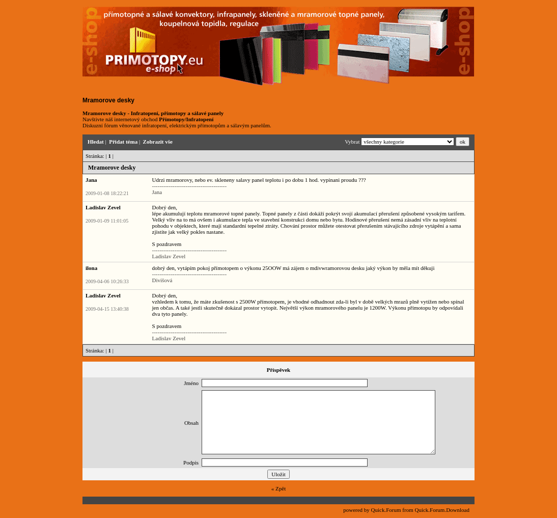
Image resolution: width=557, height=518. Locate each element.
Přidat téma (123, 142)
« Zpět (278, 488)
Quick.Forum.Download (441, 510)
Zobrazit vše (158, 142)
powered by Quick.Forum (372, 510)
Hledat (96, 142)
